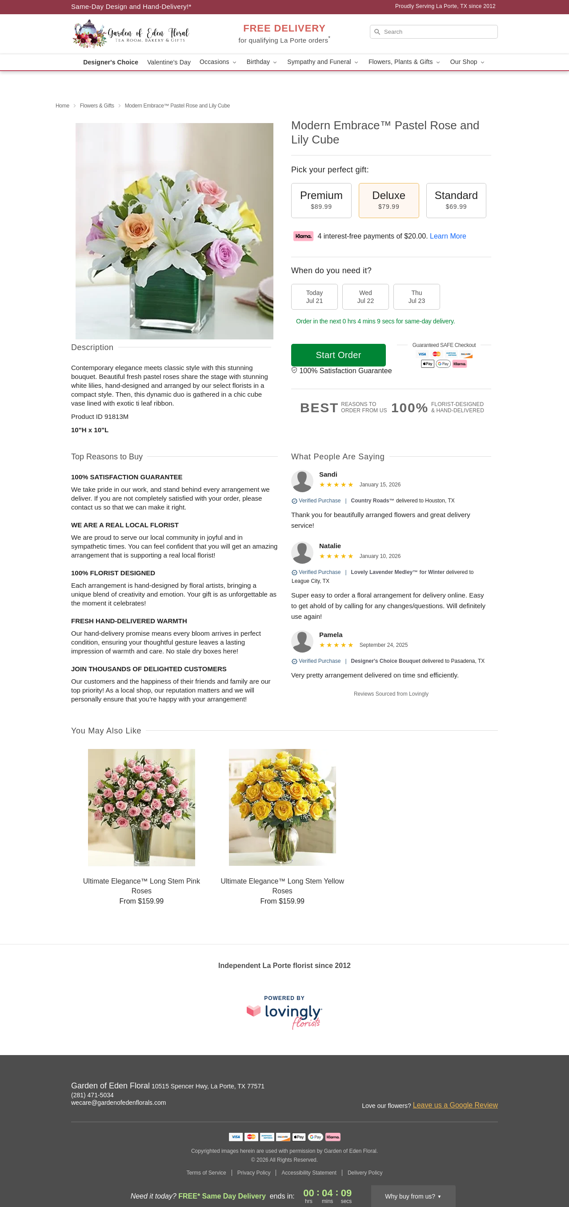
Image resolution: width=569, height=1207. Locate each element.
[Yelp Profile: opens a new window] (491, 1087)
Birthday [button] (263, 62)
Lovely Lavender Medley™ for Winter (398, 572)
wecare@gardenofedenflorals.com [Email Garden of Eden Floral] (118, 1102)
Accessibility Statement (308, 1172)
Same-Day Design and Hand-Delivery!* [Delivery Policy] (131, 6)
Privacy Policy (254, 1172)
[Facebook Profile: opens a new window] (472, 1087)
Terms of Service (206, 1172)
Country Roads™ (373, 501)
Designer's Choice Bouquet (386, 661)
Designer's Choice (110, 62)
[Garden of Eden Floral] (135, 34)
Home (62, 106)
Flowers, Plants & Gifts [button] (405, 62)
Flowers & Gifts (97, 106)
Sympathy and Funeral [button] (323, 62)
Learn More (448, 236)
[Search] (434, 32)
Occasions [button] (219, 62)
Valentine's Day (169, 62)
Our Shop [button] (468, 62)
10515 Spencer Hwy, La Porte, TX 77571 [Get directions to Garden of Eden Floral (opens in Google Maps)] (208, 1086)
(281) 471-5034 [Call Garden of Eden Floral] (92, 1095)
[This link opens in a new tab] (284, 1012)
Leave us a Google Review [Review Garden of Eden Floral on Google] (455, 1105)
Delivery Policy (365, 1172)
